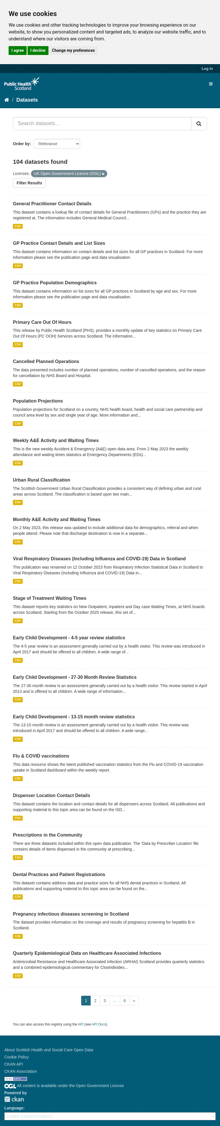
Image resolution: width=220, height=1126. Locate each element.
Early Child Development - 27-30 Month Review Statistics (75, 677)
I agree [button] (17, 50)
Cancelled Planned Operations (46, 361)
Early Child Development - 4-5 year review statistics (69, 637)
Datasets (27, 100)
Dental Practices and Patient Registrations (59, 874)
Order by (21, 143)
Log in (207, 68)
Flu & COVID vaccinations (41, 756)
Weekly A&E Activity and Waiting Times (56, 440)
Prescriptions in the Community (47, 835)
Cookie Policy (16, 1057)
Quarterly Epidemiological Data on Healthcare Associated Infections (87, 953)
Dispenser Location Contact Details (51, 795)
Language (13, 1108)
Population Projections (38, 401)
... (114, 1000)
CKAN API (13, 1064)
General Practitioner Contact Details (52, 203)
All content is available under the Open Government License (64, 1085)
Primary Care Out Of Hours (42, 322)
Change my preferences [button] (73, 50)
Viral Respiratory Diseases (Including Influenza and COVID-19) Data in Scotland (99, 558)
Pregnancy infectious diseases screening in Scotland (71, 914)
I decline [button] (38, 50)
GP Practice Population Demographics (55, 282)
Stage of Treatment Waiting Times (49, 598)
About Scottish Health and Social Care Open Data (48, 1050)
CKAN (14, 1099)
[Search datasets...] (102, 123)
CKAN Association (20, 1071)
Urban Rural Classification (41, 480)
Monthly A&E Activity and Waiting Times (57, 519)
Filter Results (29, 183)
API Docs (99, 1024)
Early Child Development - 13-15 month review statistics (74, 716)
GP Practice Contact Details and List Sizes (59, 243)
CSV (18, 226)
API (80, 1024)
